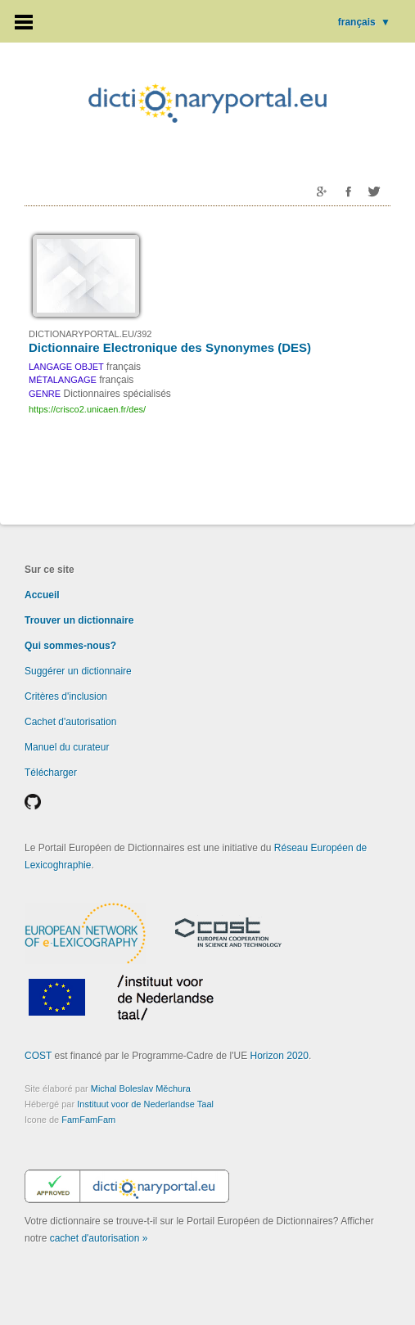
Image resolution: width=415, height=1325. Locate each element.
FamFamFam (88, 1119)
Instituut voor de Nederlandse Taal (145, 1104)
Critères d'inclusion (66, 696)
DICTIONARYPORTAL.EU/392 (90, 334)
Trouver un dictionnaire (79, 620)
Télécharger (51, 772)
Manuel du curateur (67, 747)
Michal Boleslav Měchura (141, 1088)
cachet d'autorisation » (99, 1238)
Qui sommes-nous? (70, 645)
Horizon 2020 (279, 1055)
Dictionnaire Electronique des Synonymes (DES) (170, 347)
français (364, 22)
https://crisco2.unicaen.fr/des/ (87, 409)
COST (38, 1055)
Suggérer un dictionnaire (78, 671)
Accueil (42, 595)
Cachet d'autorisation (70, 722)
